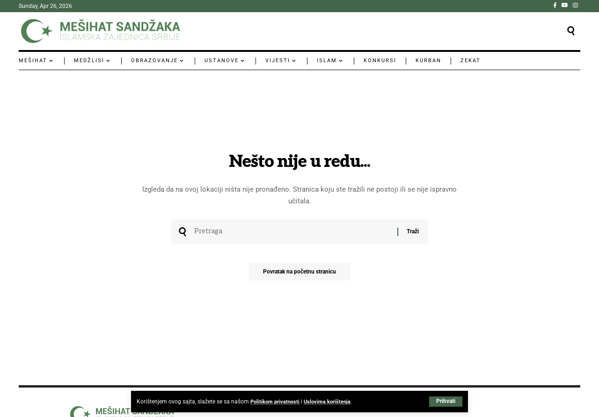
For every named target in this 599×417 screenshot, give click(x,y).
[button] (445, 401)
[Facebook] (555, 5)
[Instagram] (575, 5)
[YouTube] (564, 5)
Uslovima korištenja (331, 401)
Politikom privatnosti (276, 401)
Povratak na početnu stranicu (299, 274)
